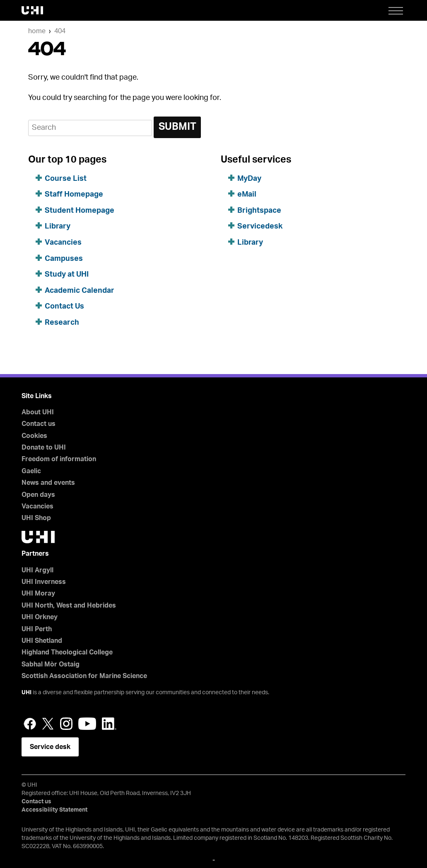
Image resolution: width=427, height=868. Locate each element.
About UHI (38, 412)
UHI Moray (38, 593)
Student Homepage (79, 210)
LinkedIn (109, 723)
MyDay (249, 178)
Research (62, 322)
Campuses (64, 259)
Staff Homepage (74, 194)
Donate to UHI (44, 447)
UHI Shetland (42, 640)
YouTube (87, 723)
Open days (38, 494)
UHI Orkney (40, 617)
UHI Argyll (37, 570)
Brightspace (259, 210)
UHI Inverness (44, 582)
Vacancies (63, 242)
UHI (26, 692)
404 (59, 31)
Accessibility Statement (54, 810)
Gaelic (31, 471)
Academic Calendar (79, 290)
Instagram (66, 723)
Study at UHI (67, 274)
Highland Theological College (67, 652)
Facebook (30, 723)
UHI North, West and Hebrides (69, 605)
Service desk (50, 747)
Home (37, 31)
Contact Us (64, 306)
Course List (66, 178)
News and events (48, 482)
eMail (246, 194)
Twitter (48, 723)
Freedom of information (59, 459)
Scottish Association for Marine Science (84, 676)
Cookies (34, 436)
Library (57, 226)
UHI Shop (36, 518)
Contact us (38, 424)
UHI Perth (37, 629)
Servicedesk (259, 226)
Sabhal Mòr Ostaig (51, 664)
